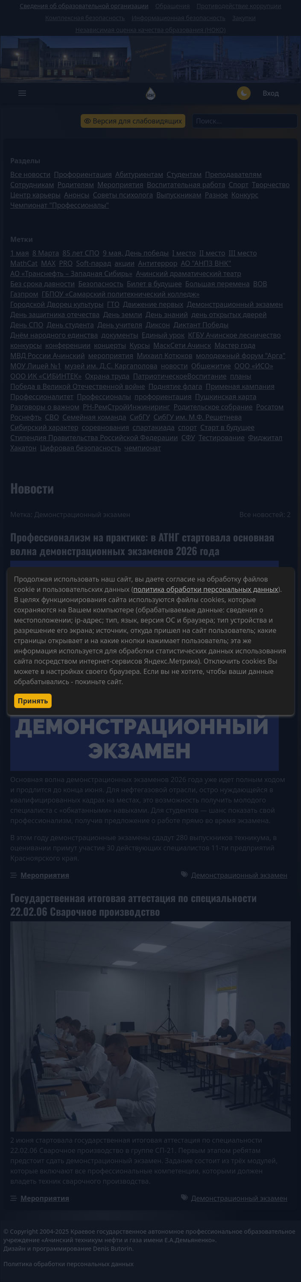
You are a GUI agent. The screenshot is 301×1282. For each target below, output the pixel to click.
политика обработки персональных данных (205, 589)
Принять (33, 701)
